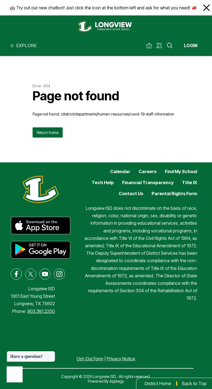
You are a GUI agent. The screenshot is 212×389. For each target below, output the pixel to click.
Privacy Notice (121, 358)
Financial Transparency (148, 182)
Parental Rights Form (174, 193)
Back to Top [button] (194, 383)
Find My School (181, 171)
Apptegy (116, 381)
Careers (148, 171)
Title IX (189, 182)
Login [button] (190, 45)
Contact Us (131, 193)
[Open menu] (23, 45)
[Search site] (170, 45)
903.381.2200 (41, 311)
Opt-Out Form (89, 358)
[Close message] (50, 353)
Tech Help (103, 182)
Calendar (120, 171)
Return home (48, 132)
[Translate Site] (161, 45)
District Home (158, 383)
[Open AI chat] (14, 374)
